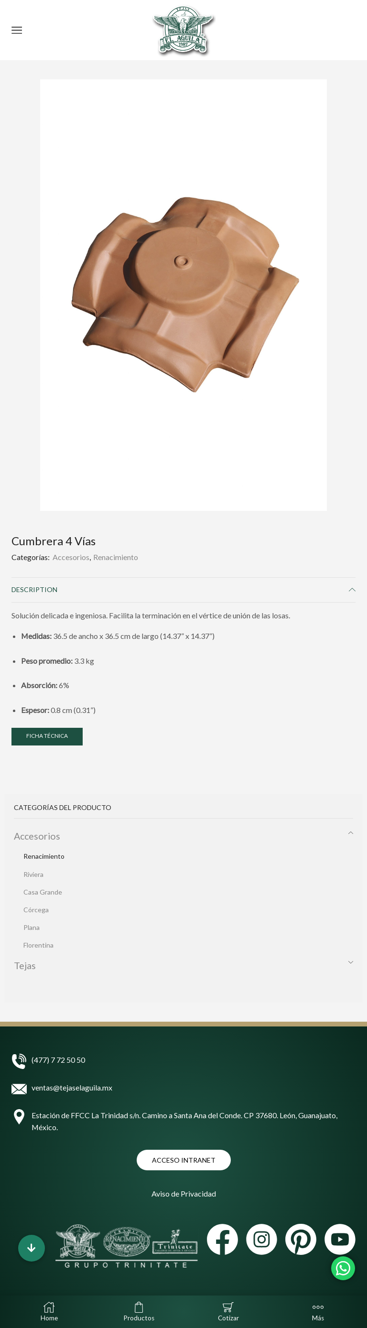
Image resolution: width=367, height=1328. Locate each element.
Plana (31, 927)
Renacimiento (115, 556)
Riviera (33, 874)
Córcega (36, 910)
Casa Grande (42, 892)
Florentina (38, 945)
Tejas (25, 965)
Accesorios (71, 556)
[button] (31, 1248)
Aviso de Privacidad (183, 1193)
